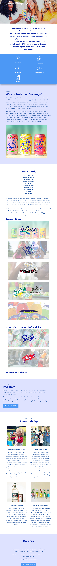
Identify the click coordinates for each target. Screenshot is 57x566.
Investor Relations (10, 405)
